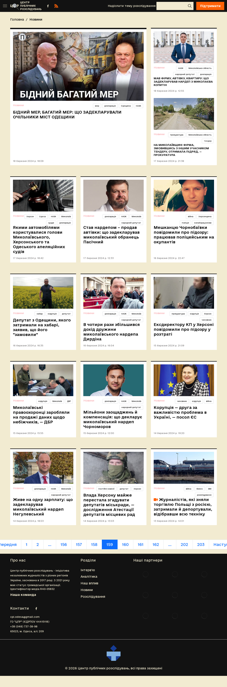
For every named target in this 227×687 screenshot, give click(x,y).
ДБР (69, 401)
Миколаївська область (199, 68)
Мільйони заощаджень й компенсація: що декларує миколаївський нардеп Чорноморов (112, 419)
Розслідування (93, 596)
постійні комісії (106, 489)
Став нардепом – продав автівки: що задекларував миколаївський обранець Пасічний (111, 234)
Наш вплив (89, 583)
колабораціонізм (202, 223)
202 (184, 544)
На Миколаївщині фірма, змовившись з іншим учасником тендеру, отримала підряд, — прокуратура (181, 150)
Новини (18, 105)
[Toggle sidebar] (5, 6)
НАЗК (138, 106)
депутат (66, 314)
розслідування (204, 495)
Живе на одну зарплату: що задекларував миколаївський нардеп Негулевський (43, 506)
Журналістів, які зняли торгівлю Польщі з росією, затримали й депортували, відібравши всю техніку (183, 506)
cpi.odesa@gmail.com (25, 616)
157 (79, 544)
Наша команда (23, 594)
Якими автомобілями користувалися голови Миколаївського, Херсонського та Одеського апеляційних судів (39, 239)
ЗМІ (209, 489)
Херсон (30, 216)
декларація (110, 106)
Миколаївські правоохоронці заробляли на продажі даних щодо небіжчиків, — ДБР (41, 414)
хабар (40, 314)
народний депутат (185, 74)
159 (109, 544)
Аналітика (89, 576)
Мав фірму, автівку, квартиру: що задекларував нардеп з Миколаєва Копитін (183, 82)
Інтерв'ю (88, 570)
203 (200, 544)
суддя (51, 223)
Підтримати (210, 6)
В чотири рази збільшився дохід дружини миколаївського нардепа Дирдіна (111, 331)
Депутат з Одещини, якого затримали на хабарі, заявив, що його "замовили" (42, 327)
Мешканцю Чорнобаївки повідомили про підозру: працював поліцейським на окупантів (184, 234)
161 (140, 544)
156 (64, 544)
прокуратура (176, 135)
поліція (185, 223)
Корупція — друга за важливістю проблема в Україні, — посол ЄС (180, 412)
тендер (207, 141)
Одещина (126, 106)
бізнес (199, 489)
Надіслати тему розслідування (132, 5)
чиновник (206, 320)
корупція (52, 314)
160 (125, 544)
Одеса (42, 216)
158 (94, 544)
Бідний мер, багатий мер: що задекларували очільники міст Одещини (67, 114)
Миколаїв (66, 216)
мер (97, 106)
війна (190, 216)
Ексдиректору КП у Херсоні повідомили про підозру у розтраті (184, 329)
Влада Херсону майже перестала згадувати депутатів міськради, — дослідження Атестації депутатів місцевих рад (109, 505)
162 (156, 544)
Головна (17, 19)
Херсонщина (204, 216)
